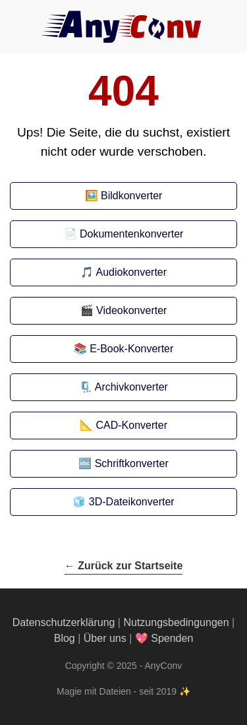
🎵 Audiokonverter (123, 272)
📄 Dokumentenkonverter (124, 233)
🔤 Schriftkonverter (123, 463)
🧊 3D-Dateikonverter (123, 501)
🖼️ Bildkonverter (124, 195)
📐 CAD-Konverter (123, 425)
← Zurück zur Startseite (124, 565)
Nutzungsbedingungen (176, 622)
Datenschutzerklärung (64, 622)
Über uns (105, 638)
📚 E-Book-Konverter (124, 348)
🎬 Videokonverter (123, 310)
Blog (64, 638)
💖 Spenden (164, 638)
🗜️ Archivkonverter (123, 387)
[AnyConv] (124, 26)
